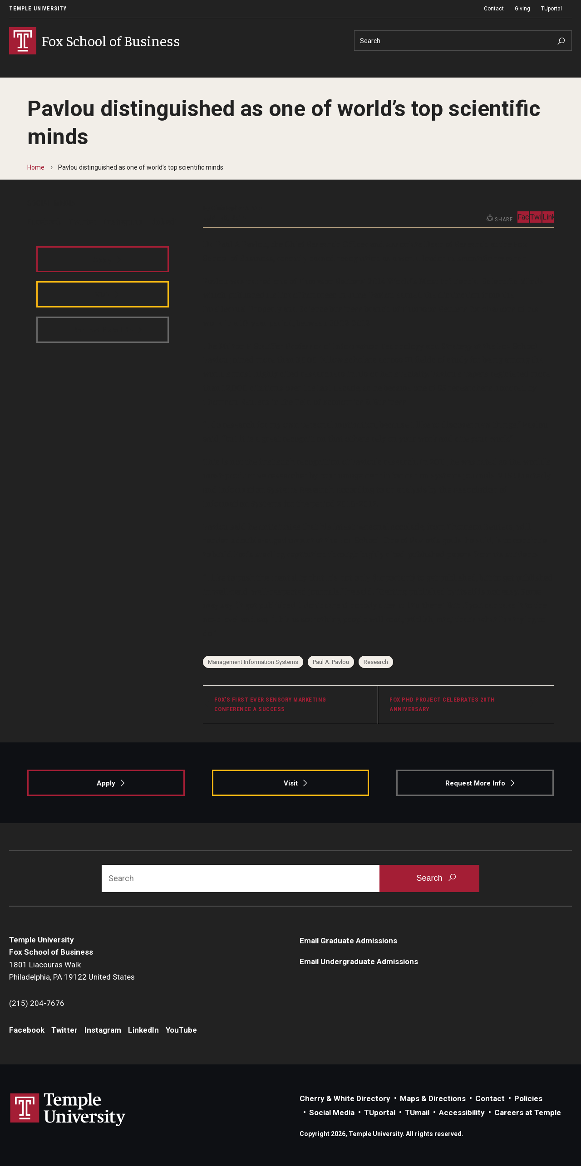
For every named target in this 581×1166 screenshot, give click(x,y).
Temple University (38, 8)
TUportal (551, 8)
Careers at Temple (527, 1112)
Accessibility (462, 1112)
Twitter (83, 220)
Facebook (44, 220)
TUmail (417, 1112)
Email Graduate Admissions (348, 940)
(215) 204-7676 (36, 1003)
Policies (528, 1098)
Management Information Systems (253, 662)
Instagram (122, 220)
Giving (522, 8)
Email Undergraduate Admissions (359, 961)
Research (376, 662)
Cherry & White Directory (345, 1098)
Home (35, 167)
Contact (494, 8)
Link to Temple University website (68, 1110)
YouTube (181, 1029)
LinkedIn (166, 220)
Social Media (332, 1112)
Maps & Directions (433, 1098)
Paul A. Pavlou (331, 662)
